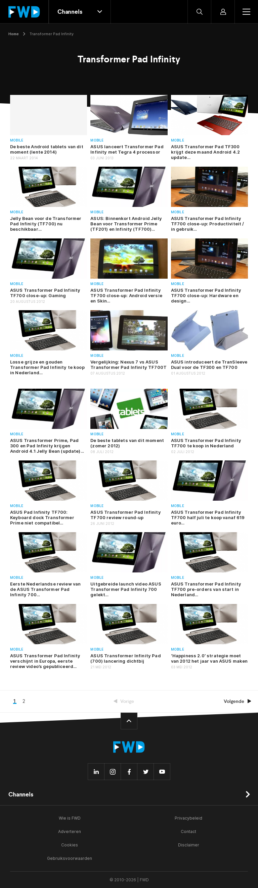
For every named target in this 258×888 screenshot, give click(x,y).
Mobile (16, 140)
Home (13, 34)
